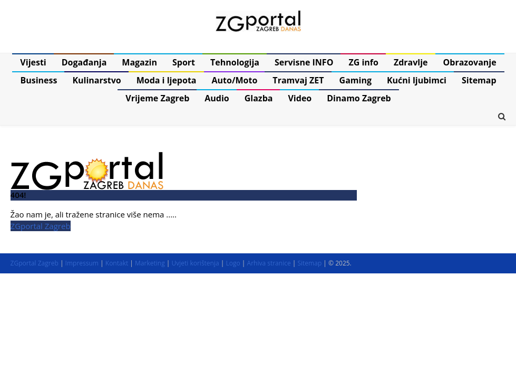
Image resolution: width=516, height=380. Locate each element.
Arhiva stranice (269, 263)
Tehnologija (234, 62)
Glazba (259, 98)
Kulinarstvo (96, 80)
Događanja (84, 62)
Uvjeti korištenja (195, 263)
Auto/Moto (235, 80)
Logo (233, 263)
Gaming (355, 80)
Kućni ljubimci (416, 80)
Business (38, 80)
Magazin (139, 62)
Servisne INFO (304, 62)
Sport (183, 62)
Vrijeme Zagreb (157, 98)
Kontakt (116, 263)
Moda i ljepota (167, 80)
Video (299, 98)
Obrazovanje (469, 62)
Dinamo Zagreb (359, 98)
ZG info (363, 62)
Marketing (150, 263)
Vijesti (33, 62)
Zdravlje (411, 62)
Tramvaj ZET (298, 80)
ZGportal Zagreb (41, 226)
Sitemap (479, 80)
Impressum (82, 263)
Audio (217, 98)
